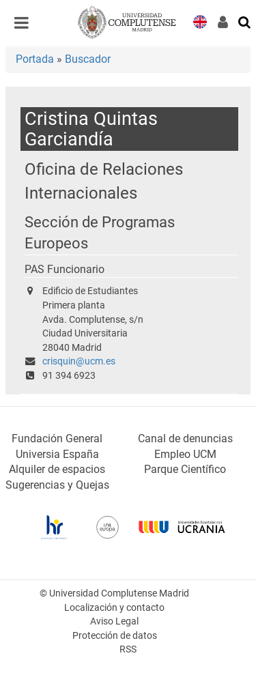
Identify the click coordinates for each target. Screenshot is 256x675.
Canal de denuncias (185, 438)
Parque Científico (185, 469)
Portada (35, 59)
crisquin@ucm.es (78, 361)
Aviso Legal (114, 621)
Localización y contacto (114, 608)
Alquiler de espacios (57, 469)
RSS (128, 649)
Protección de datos (114, 636)
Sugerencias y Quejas (57, 484)
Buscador (88, 59)
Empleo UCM (185, 454)
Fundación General (57, 438)
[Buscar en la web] (245, 21)
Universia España (57, 454)
